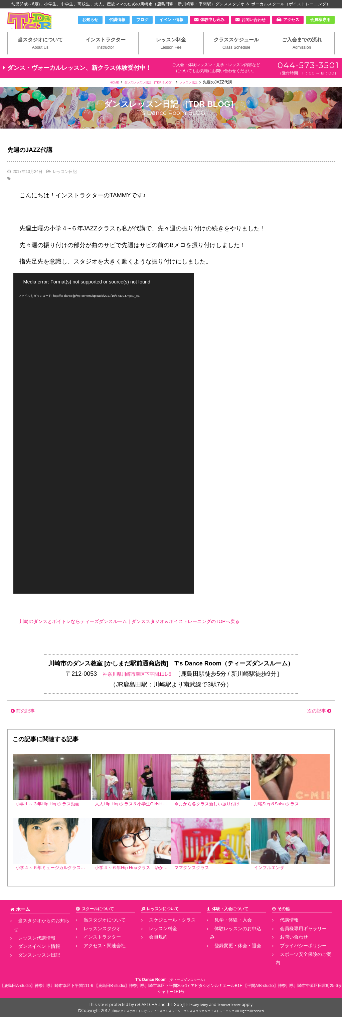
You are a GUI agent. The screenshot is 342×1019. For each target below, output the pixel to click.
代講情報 (117, 19)
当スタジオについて (40, 54)
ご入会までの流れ (301, 54)
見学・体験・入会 (226, 936)
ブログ (142, 19)
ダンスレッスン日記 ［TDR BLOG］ (147, 93)
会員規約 (153, 951)
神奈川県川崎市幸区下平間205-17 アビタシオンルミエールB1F (185, 987)
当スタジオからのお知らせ (38, 936)
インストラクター (105, 54)
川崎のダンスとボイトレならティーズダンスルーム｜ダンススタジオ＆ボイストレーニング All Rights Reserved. (188, 1012)
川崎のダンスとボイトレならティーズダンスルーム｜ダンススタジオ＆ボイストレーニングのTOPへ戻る (160, 632)
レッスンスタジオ (95, 943)
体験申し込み (212, 19)
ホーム (22, 925)
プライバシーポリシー (296, 958)
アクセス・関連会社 (97, 958)
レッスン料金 (171, 54)
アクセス (291, 19)
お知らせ (90, 19)
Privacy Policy (194, 1006)
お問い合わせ (253, 19)
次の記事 (316, 722)
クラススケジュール (236, 54)
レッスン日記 (198, 93)
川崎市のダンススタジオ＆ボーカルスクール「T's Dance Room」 (42, 25)
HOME (103, 93)
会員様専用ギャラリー (296, 943)
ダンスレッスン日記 (32, 958)
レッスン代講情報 (30, 943)
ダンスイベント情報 (32, 951)
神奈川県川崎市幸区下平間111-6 (137, 685)
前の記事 (26, 722)
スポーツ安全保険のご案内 (300, 965)
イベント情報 (171, 19)
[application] (103, 445)
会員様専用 (320, 19)
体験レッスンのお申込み (232, 943)
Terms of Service (232, 1006)
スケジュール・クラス (165, 936)
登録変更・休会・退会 (230, 951)
